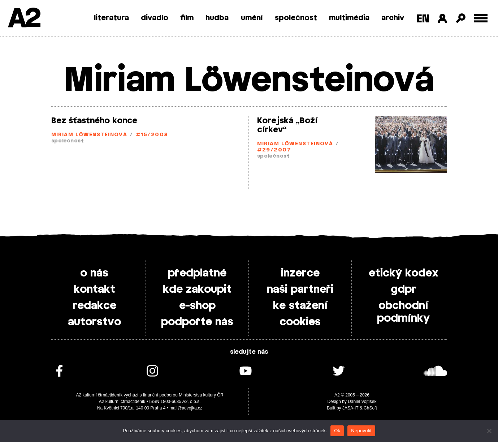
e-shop (197, 306)
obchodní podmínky (403, 312)
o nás (94, 273)
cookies (300, 322)
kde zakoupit (197, 289)
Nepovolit (361, 430)
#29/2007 (274, 150)
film (187, 18)
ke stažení (300, 306)
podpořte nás (197, 322)
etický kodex (403, 273)
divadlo (154, 18)
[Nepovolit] (489, 430)
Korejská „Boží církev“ (287, 125)
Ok (337, 430)
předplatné (197, 273)
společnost (296, 18)
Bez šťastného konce (94, 121)
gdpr (403, 289)
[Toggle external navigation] (481, 18)
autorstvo (94, 322)
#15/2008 (152, 135)
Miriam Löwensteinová (89, 135)
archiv (392, 18)
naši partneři (300, 289)
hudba (217, 18)
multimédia (349, 18)
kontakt (94, 289)
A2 (23, 19)
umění (252, 18)
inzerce (300, 273)
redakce (94, 306)
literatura (111, 18)
